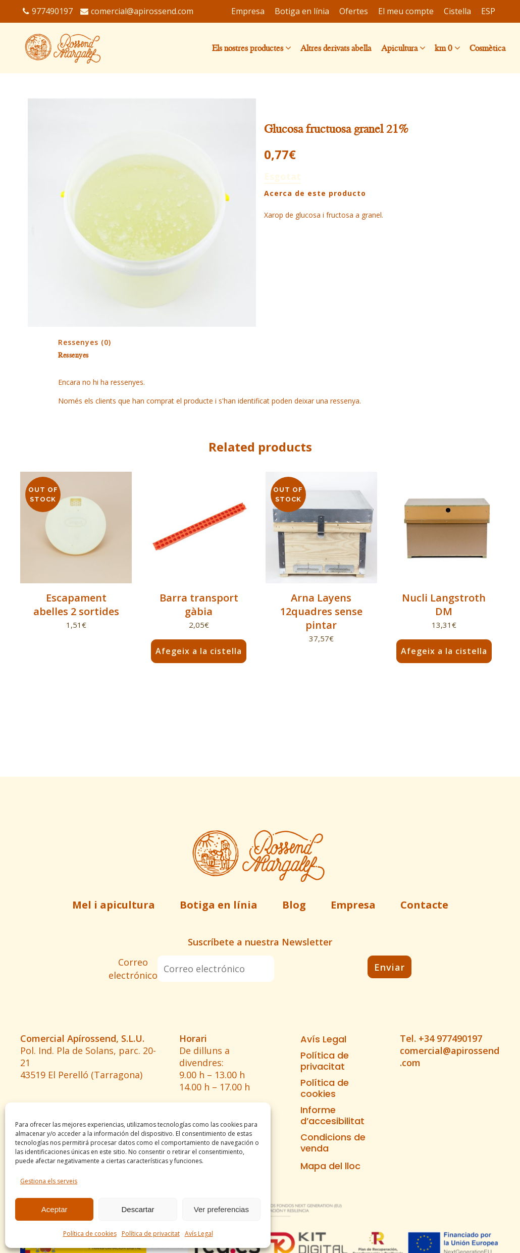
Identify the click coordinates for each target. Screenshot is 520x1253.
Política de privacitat (151, 1233)
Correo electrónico (133, 968)
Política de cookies (90, 1233)
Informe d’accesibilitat (332, 1116)
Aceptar (54, 1209)
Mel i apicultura (113, 905)
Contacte (424, 905)
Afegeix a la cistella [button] (199, 651)
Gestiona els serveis (48, 1181)
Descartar (137, 1209)
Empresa (353, 905)
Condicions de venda (333, 1143)
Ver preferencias (221, 1209)
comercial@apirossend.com (136, 11)
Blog (294, 905)
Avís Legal (199, 1233)
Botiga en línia (218, 905)
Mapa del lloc (330, 1166)
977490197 (48, 11)
